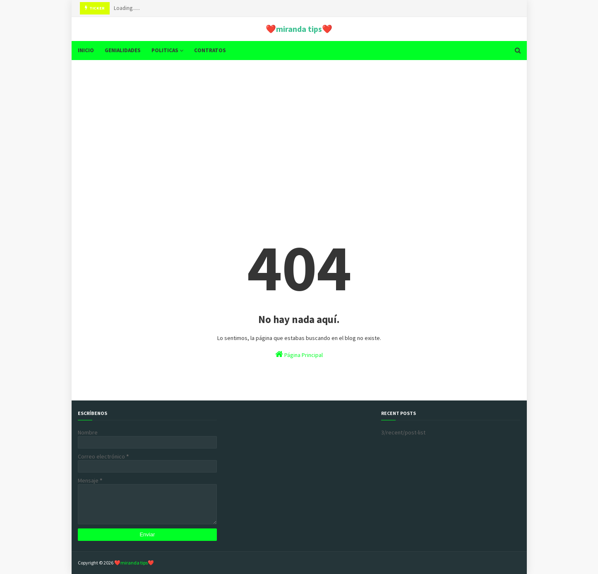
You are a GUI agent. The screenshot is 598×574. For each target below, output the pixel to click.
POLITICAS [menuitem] (164, 50)
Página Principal (299, 354)
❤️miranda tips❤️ (299, 29)
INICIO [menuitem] (86, 50)
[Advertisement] (299, 130)
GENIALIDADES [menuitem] (123, 50)
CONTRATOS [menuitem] (210, 50)
